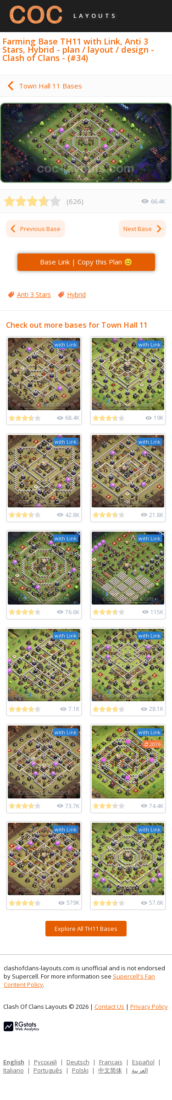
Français (110, 1062)
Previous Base (35, 229)
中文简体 (110, 1070)
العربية (140, 1070)
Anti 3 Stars (34, 294)
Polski (80, 1070)
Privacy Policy (149, 1006)
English (13, 1062)
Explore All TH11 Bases (86, 928)
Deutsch (78, 1062)
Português (47, 1070)
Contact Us (109, 1006)
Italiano (13, 1070)
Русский (45, 1062)
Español (143, 1062)
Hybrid (76, 294)
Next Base (143, 229)
